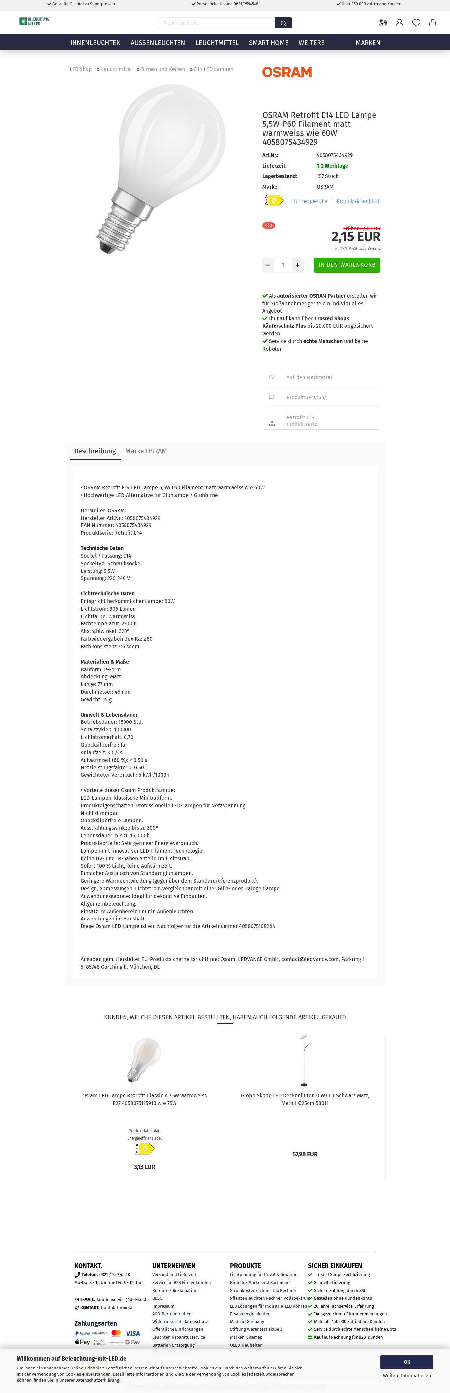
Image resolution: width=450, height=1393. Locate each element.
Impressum (163, 1306)
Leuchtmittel (217, 48)
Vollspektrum (297, 1298)
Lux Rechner (284, 1290)
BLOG (157, 1298)
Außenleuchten (158, 48)
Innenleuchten (95, 48)
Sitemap (254, 1337)
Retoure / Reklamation (175, 1290)
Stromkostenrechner (250, 1290)
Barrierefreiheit (177, 1313)
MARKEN (368, 48)
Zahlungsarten (96, 1323)
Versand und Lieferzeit (174, 1274)
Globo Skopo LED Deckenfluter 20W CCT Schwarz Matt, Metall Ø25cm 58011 (305, 1099)
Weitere (312, 48)
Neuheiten (252, 1345)
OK (407, 1362)
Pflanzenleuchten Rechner (256, 1298)
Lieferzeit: (274, 166)
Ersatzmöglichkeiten (250, 1313)
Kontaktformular (117, 1307)
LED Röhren (296, 1306)
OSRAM (325, 187)
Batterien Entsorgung (173, 1345)
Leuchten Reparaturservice (178, 1337)
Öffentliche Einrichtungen (177, 1329)
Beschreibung (95, 451)
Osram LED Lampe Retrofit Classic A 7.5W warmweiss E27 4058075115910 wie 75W (144, 1099)
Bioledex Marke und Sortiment (260, 1282)
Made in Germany (247, 1321)
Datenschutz (195, 1321)
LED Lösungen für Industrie (256, 1306)
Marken (237, 1337)
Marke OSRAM (146, 451)
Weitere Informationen (407, 1376)
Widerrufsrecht (167, 1321)
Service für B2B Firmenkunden (181, 1282)
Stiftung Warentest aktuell (256, 1329)
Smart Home (269, 48)
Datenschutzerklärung (97, 1380)
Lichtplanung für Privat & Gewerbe (263, 1274)
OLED (235, 1345)
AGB (156, 1313)
